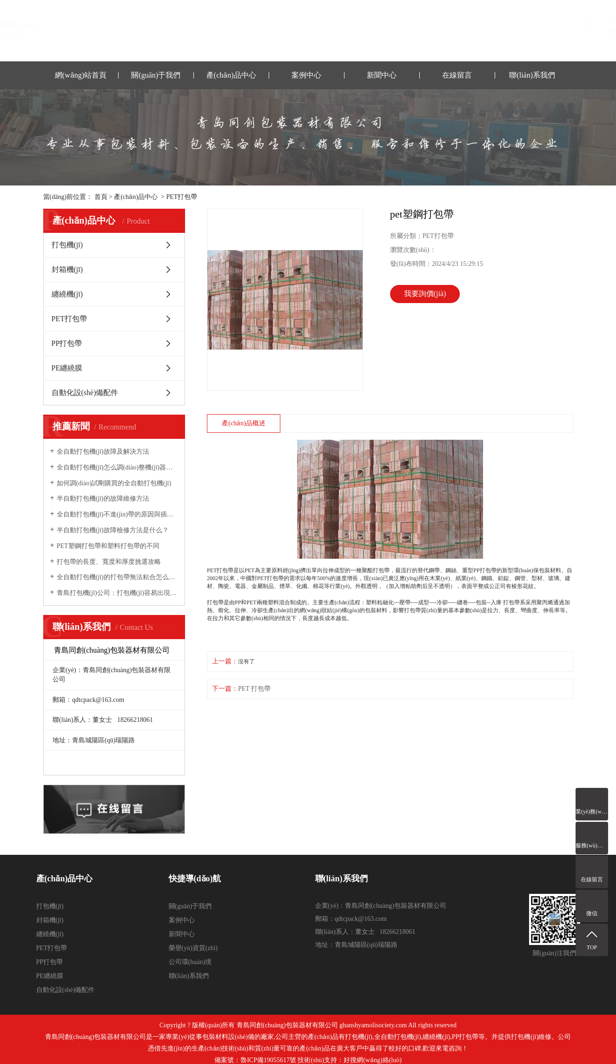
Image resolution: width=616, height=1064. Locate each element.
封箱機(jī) (67, 269)
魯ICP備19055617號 (268, 1060)
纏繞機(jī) (67, 294)
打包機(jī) (67, 245)
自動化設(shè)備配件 (85, 393)
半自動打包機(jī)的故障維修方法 (103, 498)
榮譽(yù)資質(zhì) (193, 948)
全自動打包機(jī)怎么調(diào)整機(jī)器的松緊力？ (117, 467)
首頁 (100, 196)
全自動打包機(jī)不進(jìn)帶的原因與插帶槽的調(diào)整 (117, 514)
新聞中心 (382, 75)
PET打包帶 (181, 196)
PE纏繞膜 (67, 368)
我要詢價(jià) (425, 293)
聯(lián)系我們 (532, 75)
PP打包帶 (67, 343)
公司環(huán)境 (190, 961)
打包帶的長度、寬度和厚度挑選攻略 (109, 561)
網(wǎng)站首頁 (80, 75)
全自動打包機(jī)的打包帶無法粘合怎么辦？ (117, 577)
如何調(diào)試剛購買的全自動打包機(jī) (114, 483)
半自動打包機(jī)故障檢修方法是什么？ (113, 530)
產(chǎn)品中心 (231, 75)
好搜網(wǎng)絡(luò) (373, 1060)
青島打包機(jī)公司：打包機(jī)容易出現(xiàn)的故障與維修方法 (117, 592)
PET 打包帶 (254, 688)
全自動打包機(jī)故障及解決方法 (103, 451)
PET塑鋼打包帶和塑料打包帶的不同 (108, 545)
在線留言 (457, 75)
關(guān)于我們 (155, 75)
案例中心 (306, 75)
